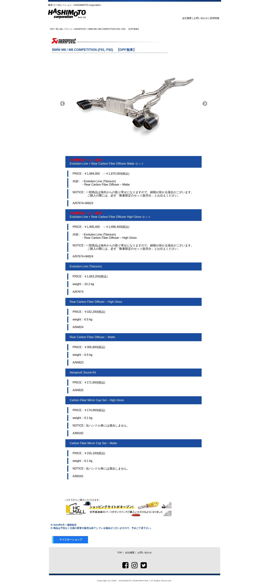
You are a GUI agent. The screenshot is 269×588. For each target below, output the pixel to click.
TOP (52, 29)
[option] (133, 104)
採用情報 (214, 18)
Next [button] (205, 103)
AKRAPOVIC (80, 29)
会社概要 (187, 18)
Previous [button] (62, 103)
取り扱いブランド (64, 29)
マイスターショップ (70, 539)
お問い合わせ (201, 18)
